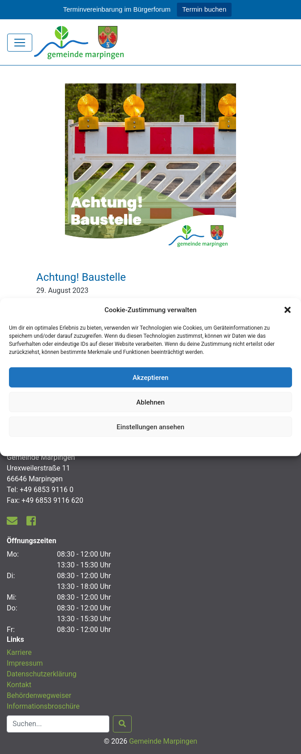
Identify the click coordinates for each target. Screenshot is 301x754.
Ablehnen (150, 402)
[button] (287, 309)
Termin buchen (204, 9)
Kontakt (19, 684)
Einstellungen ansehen (150, 427)
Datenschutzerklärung (151, 445)
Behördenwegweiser (39, 695)
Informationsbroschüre (43, 706)
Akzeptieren (150, 377)
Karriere (19, 652)
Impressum (25, 663)
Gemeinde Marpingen (163, 741)
